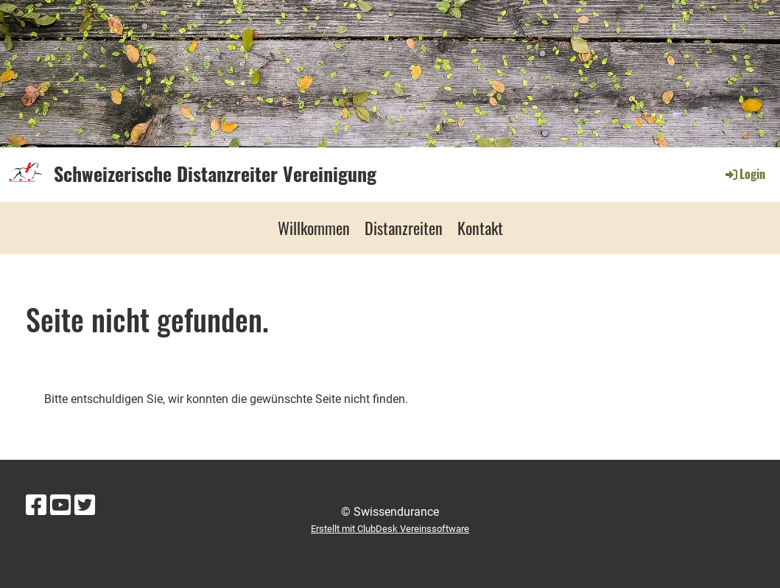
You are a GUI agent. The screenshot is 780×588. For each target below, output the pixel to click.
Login (744, 174)
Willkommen (314, 227)
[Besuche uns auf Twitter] (84, 505)
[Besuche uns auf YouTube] (60, 505)
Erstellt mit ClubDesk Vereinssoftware (390, 528)
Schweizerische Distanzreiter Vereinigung (215, 174)
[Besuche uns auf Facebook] (36, 505)
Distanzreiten (404, 227)
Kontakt (480, 227)
